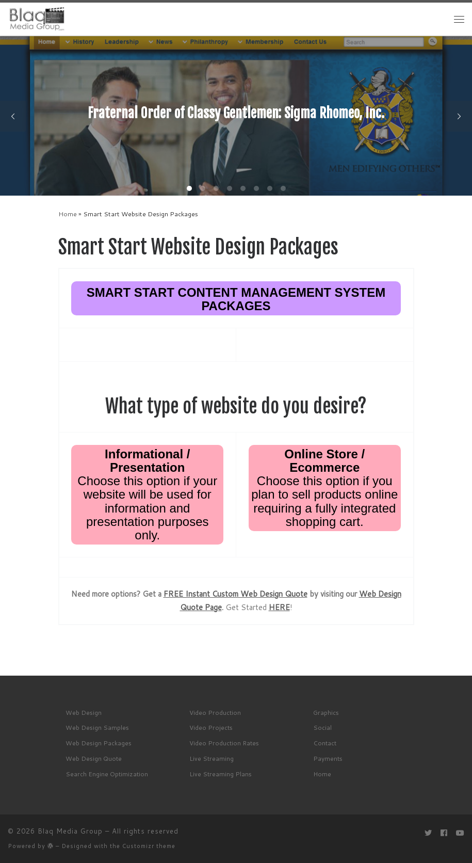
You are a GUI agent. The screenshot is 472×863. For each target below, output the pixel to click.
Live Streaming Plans (220, 774)
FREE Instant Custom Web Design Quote (235, 593)
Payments (328, 758)
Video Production (215, 712)
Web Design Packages (99, 743)
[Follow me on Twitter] (428, 833)
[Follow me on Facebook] (444, 833)
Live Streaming (211, 758)
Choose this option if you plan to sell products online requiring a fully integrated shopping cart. (324, 488)
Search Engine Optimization (107, 774)
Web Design (84, 712)
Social (322, 727)
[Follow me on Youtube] (460, 833)
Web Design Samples (97, 727)
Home (67, 213)
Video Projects (211, 727)
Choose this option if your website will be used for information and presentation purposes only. (147, 494)
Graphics (326, 712)
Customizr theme (148, 846)
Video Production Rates (224, 743)
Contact (324, 743)
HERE (279, 607)
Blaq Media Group (70, 831)
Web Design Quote (94, 758)
